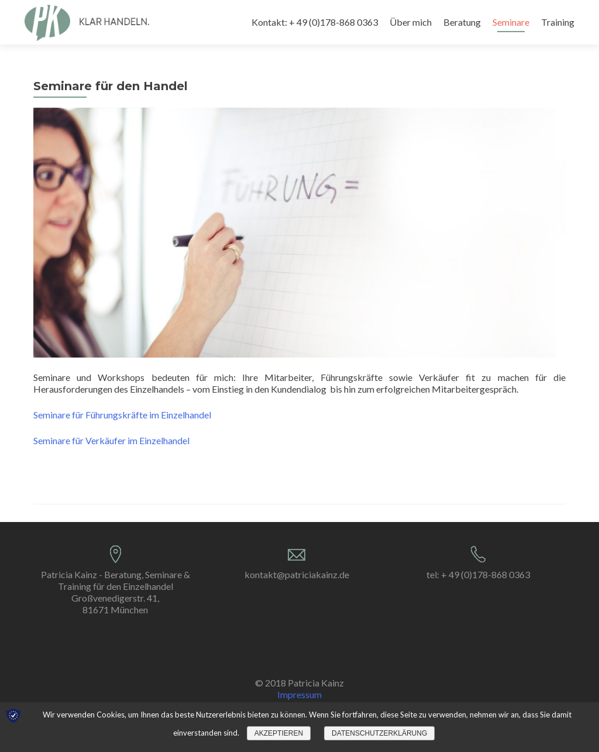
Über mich (411, 22)
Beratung (462, 22)
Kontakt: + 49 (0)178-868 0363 (315, 22)
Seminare (511, 22)
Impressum (299, 694)
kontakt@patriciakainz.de (297, 574)
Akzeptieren (278, 733)
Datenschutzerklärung (379, 733)
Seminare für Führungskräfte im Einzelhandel (122, 414)
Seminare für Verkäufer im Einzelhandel (111, 440)
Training (557, 22)
